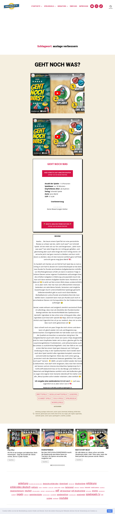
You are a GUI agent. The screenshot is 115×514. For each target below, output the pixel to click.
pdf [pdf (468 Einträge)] (57, 490)
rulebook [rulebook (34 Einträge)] (26, 494)
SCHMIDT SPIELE (44, 398)
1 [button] (51, 465)
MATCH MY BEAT (82, 450)
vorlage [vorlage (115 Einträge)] (49, 498)
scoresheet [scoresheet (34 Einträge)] (53, 494)
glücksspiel (44, 414)
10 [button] (64, 465)
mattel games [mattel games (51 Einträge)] (95, 487)
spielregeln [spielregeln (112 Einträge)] (81, 495)
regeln (73, 414)
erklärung (70, 411)
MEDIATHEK (62, 6)
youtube (68, 416)
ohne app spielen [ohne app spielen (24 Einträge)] (36, 491)
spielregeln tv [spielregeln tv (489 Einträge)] (93, 494)
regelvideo (78, 414)
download (64, 411)
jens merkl (51, 414)
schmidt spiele (39, 416)
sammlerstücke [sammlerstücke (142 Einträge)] (35, 494)
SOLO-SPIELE (58, 398)
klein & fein (58, 414)
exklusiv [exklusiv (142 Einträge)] (34, 487)
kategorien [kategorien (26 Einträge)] (76, 487)
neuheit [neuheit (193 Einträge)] (28, 491)
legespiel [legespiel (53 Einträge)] (87, 487)
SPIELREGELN (49, 6)
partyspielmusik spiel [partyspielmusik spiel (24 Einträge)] (50, 491)
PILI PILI (11, 450)
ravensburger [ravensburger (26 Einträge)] (102, 491)
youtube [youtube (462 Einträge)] (63, 498)
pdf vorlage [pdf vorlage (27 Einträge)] (88, 491)
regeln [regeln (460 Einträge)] (20, 494)
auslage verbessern (47, 411)
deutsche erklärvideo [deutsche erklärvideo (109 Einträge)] (51, 484)
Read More (11, 460)
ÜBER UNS (73, 6)
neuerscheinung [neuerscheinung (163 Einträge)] (17, 491)
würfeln (63, 416)
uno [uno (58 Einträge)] (102, 494)
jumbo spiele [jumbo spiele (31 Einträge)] (57, 487)
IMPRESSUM (83, 6)
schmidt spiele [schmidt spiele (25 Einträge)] (46, 494)
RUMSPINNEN (47, 450)
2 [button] (52, 465)
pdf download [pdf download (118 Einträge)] (65, 491)
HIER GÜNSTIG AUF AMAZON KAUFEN (57, 173)
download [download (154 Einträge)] (63, 483)
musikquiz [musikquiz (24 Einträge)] (102, 487)
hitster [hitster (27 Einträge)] (40, 487)
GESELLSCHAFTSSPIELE (58, 394)
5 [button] (56, 465)
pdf (69, 414)
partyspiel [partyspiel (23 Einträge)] (43, 491)
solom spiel (48, 416)
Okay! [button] (109, 511)
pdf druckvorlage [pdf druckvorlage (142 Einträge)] (78, 491)
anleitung (38, 411)
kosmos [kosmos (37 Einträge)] (82, 487)
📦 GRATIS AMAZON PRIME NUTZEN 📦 (58, 225)
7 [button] (59, 465)
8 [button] (61, 465)
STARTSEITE (35, 6)
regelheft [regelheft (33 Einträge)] (13, 494)
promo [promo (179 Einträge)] (95, 491)
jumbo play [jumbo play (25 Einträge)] (50, 487)
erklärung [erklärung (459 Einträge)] (91, 483)
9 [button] (62, 465)
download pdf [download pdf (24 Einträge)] (71, 483)
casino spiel (57, 411)
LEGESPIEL (73, 394)
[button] (8, 447)
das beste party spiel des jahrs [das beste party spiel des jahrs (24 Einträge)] (35, 483)
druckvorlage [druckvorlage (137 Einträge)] (80, 484)
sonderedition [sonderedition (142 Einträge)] (62, 494)
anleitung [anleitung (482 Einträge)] (23, 483)
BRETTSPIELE (42, 394)
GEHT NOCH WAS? (57, 64)
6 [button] (58, 465)
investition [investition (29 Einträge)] (45, 487)
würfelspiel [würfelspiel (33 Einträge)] (55, 498)
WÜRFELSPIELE (57, 402)
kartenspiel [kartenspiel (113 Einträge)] (69, 487)
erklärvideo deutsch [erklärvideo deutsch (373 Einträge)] (20, 487)
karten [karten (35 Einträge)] (62, 487)
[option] (24, 446)
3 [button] (53, 465)
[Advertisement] (57, 32)
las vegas (65, 414)
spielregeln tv (56, 416)
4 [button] (55, 465)
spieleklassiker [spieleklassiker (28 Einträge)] (72, 494)
